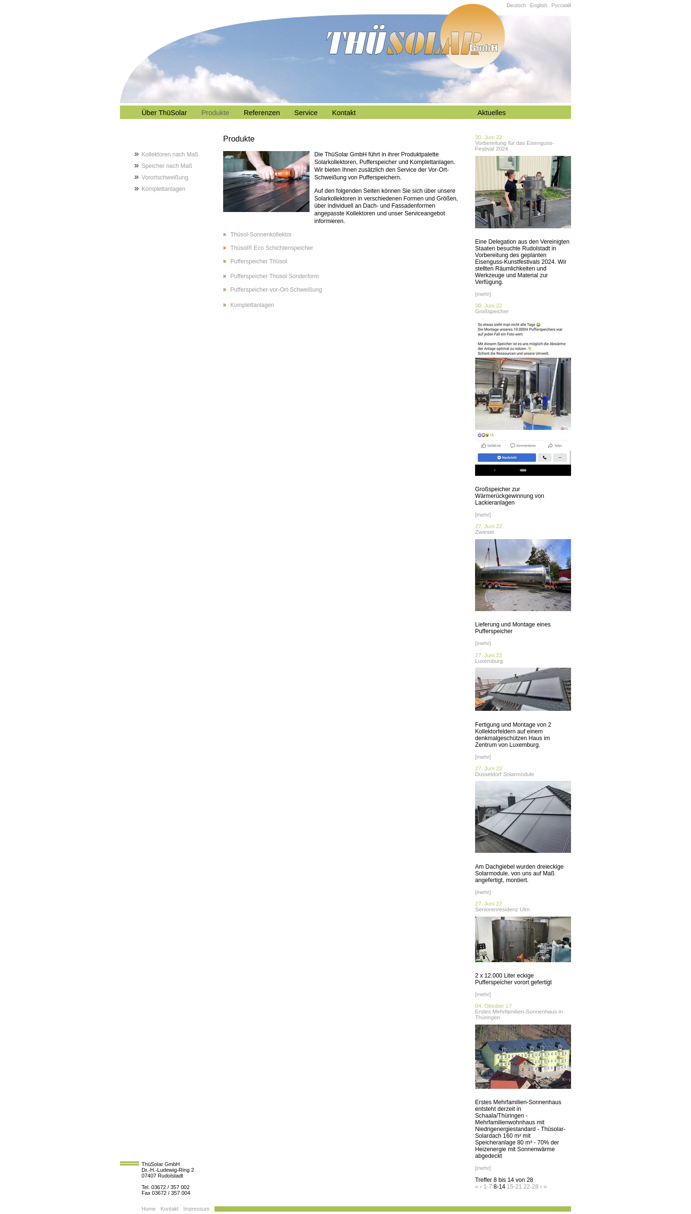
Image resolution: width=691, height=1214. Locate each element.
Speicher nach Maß (167, 166)
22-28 (531, 1186)
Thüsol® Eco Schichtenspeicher (271, 248)
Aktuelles (491, 113)
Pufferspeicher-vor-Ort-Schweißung (276, 289)
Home (148, 1209)
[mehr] (483, 294)
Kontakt (344, 113)
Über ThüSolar (164, 113)
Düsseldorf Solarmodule (504, 774)
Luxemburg (489, 661)
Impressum (196, 1209)
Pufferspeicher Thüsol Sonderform (274, 276)
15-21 (514, 1186)
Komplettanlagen (252, 305)
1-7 (488, 1186)
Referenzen (262, 113)
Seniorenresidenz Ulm (502, 909)
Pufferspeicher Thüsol (258, 261)
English (538, 5)
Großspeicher (492, 311)
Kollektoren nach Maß (170, 154)
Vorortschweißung (165, 177)
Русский (561, 5)
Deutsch (516, 5)
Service (306, 113)
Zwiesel (484, 532)
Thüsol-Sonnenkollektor (261, 234)
